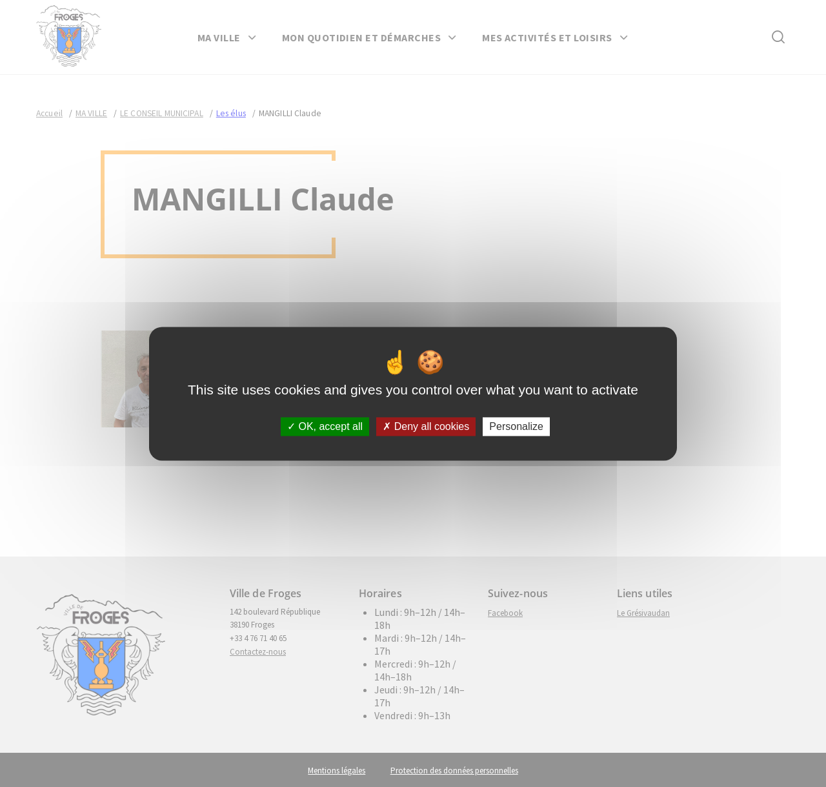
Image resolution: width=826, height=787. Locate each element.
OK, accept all (325, 426)
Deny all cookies (426, 426)
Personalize (516, 426)
